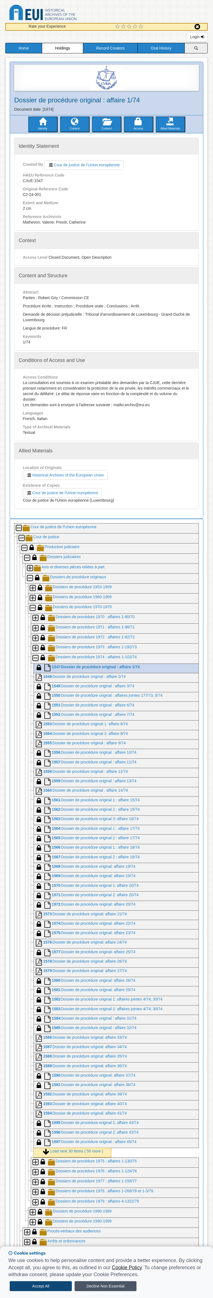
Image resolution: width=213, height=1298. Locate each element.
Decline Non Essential (106, 1286)
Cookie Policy (127, 1267)
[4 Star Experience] (136, 27)
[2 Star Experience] (124, 27)
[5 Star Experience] (141, 27)
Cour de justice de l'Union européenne (84, 165)
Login (197, 37)
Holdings (62, 48)
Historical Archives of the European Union (65, 475)
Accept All (40, 1286)
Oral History (161, 48)
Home (24, 48)
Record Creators (110, 48)
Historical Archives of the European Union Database (58, 13)
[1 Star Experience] (118, 27)
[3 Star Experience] (130, 27)
